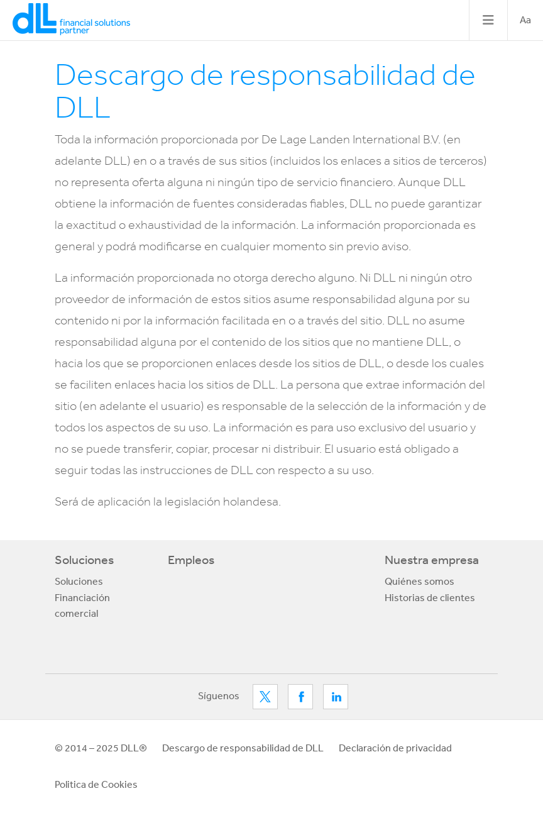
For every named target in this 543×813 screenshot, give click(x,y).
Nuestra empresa (432, 559)
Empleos (191, 559)
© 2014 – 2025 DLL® (101, 747)
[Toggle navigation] (488, 20)
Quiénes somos (419, 581)
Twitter (265, 696)
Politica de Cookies (96, 784)
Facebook (300, 696)
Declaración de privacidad (395, 747)
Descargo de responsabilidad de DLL (243, 747)
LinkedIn (335, 696)
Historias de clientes (430, 597)
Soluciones (84, 559)
